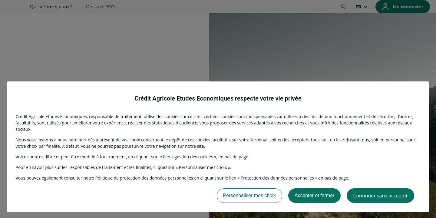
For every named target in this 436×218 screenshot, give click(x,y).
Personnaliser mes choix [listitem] (249, 195)
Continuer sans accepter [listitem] (380, 195)
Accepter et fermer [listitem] (315, 195)
